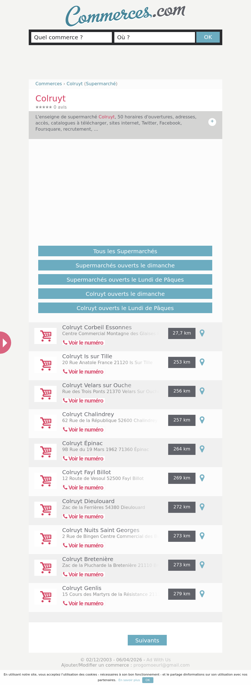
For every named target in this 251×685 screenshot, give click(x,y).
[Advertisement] (125, 64)
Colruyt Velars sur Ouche (96, 385)
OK (208, 37)
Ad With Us (158, 659)
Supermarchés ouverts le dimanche (125, 265)
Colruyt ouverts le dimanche (125, 294)
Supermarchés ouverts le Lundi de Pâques (125, 279)
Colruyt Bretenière (87, 559)
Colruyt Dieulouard (88, 501)
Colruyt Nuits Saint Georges (100, 530)
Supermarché (101, 83)
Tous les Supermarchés (125, 251)
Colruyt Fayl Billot (86, 472)
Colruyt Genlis (82, 588)
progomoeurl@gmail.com (161, 665)
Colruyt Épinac (82, 443)
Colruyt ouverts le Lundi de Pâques (125, 308)
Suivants (147, 640)
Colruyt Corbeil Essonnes (97, 327)
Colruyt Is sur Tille (87, 356)
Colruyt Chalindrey (88, 414)
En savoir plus (129, 680)
